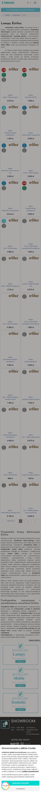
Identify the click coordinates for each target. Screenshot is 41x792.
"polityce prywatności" (30, 772)
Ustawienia (20, 789)
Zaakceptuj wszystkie (20, 783)
